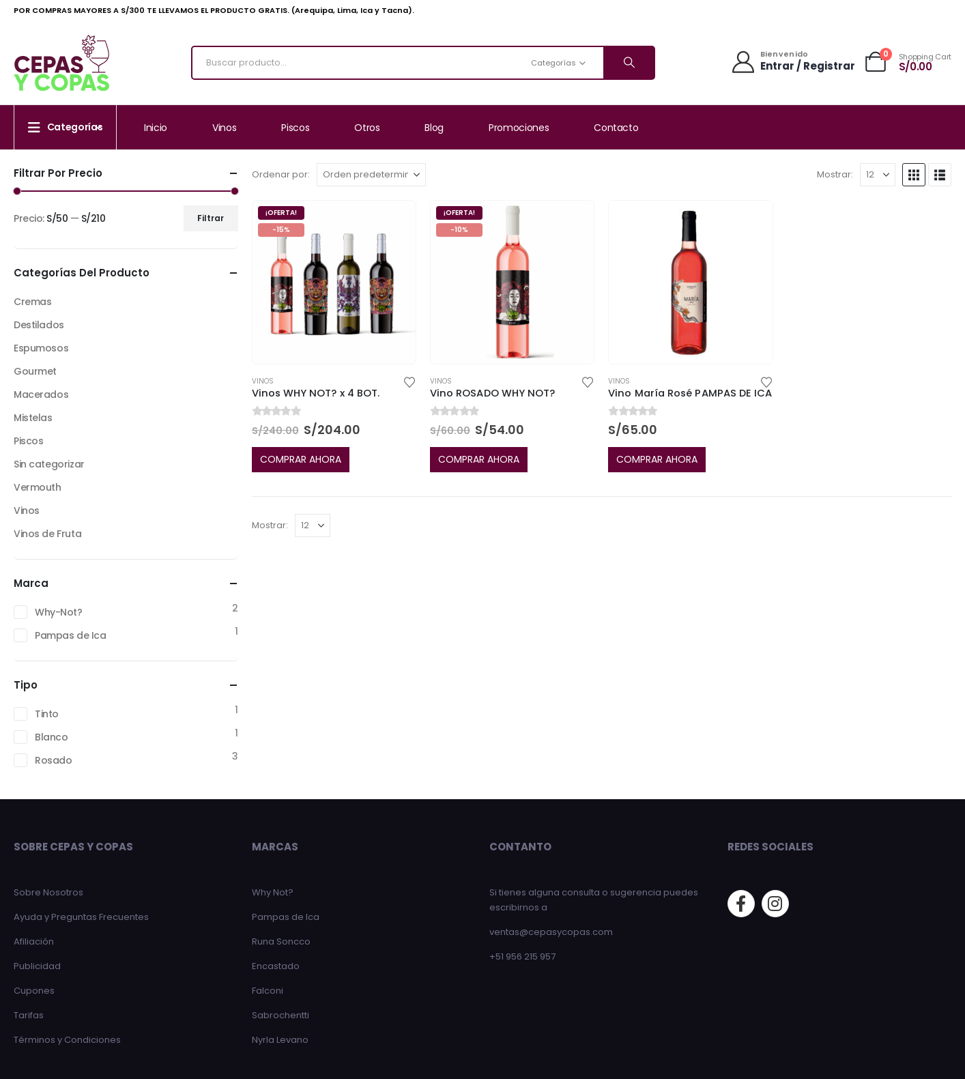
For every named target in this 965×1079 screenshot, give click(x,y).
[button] (913, 174)
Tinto (47, 714)
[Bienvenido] (792, 62)
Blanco (51, 737)
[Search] (628, 62)
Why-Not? (59, 612)
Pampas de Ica (70, 635)
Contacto (616, 127)
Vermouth (37, 487)
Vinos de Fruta (47, 534)
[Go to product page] (334, 282)
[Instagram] (775, 903)
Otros (366, 127)
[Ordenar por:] (371, 174)
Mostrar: (835, 174)
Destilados (39, 325)
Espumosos (41, 348)
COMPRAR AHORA (300, 459)
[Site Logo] (61, 63)
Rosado (53, 760)
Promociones (519, 127)
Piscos (295, 127)
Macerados (41, 394)
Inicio (155, 127)
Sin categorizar (49, 464)
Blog (434, 127)
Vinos (224, 127)
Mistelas (33, 418)
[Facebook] (741, 903)
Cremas (32, 301)
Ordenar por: (281, 174)
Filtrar (210, 218)
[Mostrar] (877, 174)
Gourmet (35, 371)
